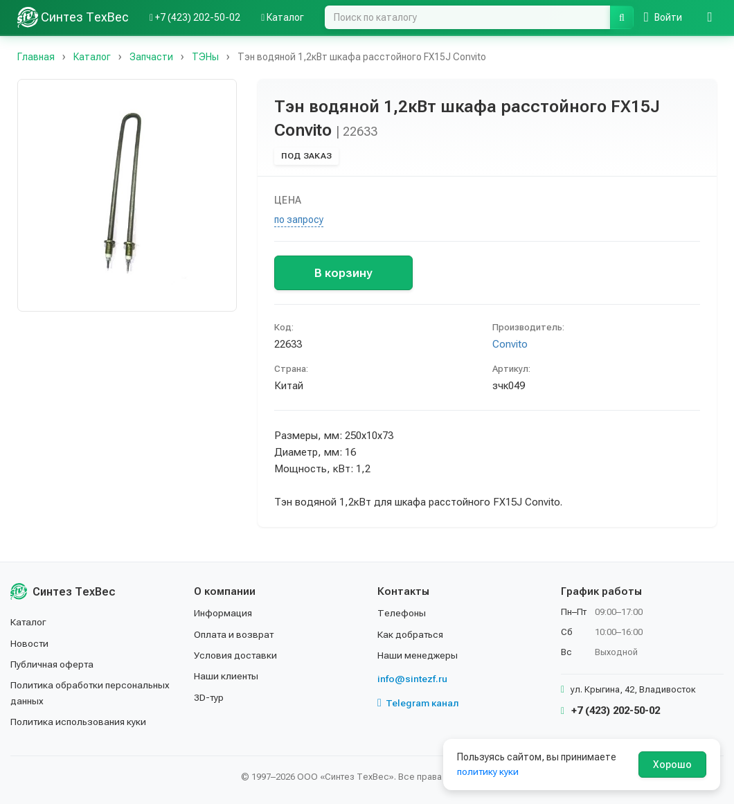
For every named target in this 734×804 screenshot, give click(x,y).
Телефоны (401, 612)
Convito (510, 344)
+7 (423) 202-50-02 (610, 710)
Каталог (29, 621)
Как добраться (411, 634)
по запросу (298, 219)
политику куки (488, 771)
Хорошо (672, 764)
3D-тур (209, 697)
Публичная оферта (53, 664)
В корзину (343, 273)
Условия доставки (236, 655)
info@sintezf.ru (412, 678)
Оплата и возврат (235, 634)
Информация (223, 612)
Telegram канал (418, 702)
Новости (30, 643)
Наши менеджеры (417, 655)
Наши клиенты (227, 675)
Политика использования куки (79, 721)
